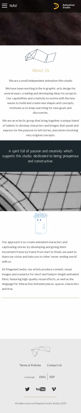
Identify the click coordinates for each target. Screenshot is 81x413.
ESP (52, 377)
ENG (42, 377)
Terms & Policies (30, 365)
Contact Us (54, 365)
